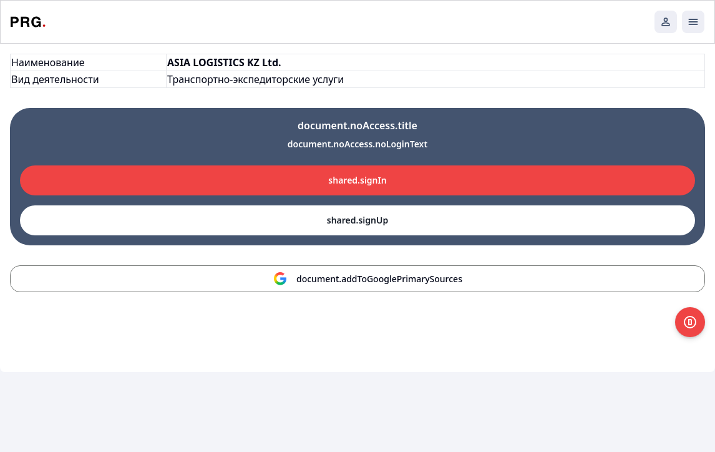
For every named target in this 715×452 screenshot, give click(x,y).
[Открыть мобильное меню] (693, 22)
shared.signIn (357, 180)
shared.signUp (357, 220)
